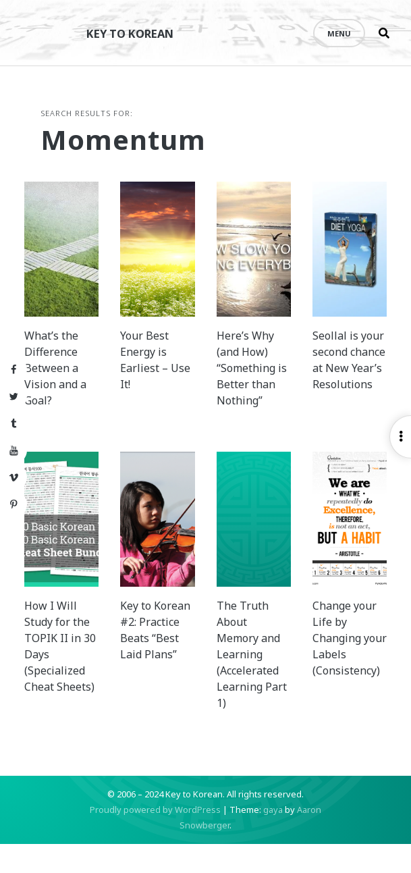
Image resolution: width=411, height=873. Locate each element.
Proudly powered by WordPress (155, 838)
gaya (273, 838)
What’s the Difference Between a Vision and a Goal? (74, 381)
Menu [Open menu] (339, 33)
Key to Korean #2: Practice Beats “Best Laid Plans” (159, 667)
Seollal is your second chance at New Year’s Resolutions (333, 381)
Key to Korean (138, 33)
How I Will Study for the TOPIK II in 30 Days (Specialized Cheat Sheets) (75, 683)
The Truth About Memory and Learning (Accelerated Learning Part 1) (248, 683)
